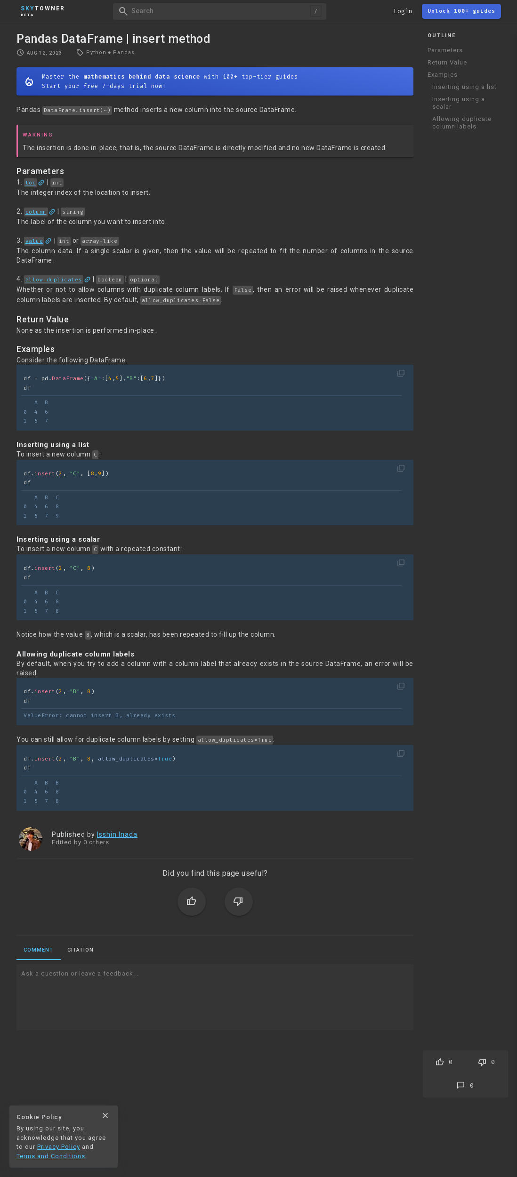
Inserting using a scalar (458, 103)
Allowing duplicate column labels (462, 122)
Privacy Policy (58, 1146)
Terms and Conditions (50, 1156)
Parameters (445, 50)
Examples (443, 74)
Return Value (447, 62)
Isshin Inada (117, 834)
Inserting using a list (464, 86)
